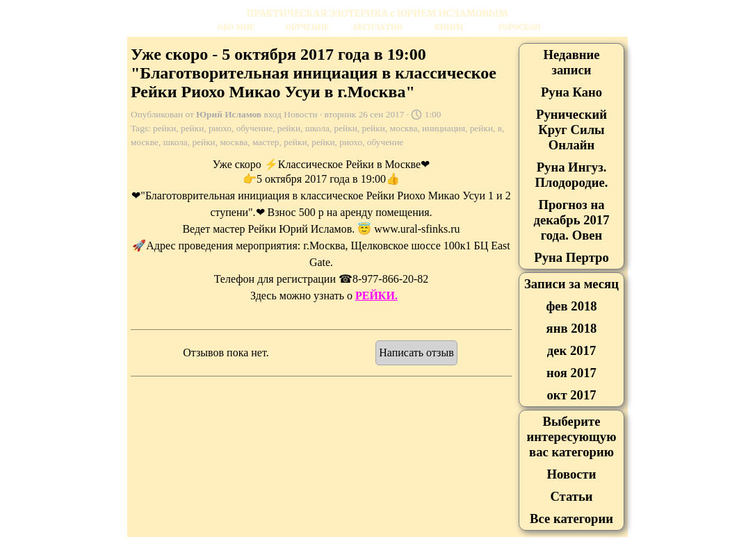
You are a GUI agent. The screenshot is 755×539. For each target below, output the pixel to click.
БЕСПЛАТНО (378, 27)
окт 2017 (571, 395)
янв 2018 (571, 328)
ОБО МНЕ (236, 27)
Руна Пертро (571, 257)
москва (404, 128)
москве (145, 142)
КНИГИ (449, 27)
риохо (220, 128)
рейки (164, 128)
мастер (265, 142)
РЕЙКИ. (376, 295)
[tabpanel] (377, 13)
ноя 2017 (571, 372)
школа (317, 128)
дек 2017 (571, 350)
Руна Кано (571, 92)
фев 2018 (571, 306)
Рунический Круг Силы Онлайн (571, 129)
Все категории (571, 518)
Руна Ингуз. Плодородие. (571, 175)
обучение (254, 128)
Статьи (571, 496)
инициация (443, 128)
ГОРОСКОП (519, 27)
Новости (571, 474)
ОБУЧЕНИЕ (307, 27)
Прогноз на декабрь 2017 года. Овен (571, 219)
